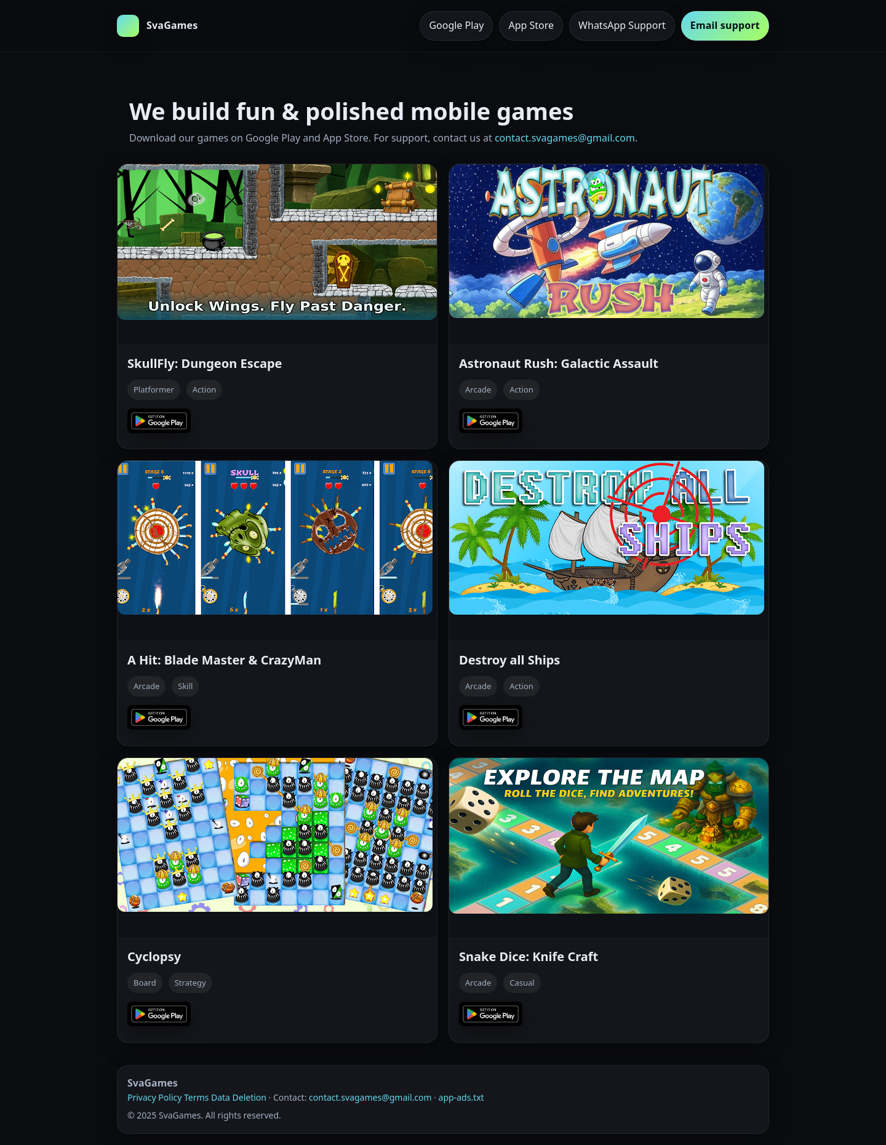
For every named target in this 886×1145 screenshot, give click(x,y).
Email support (725, 25)
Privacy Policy (154, 1097)
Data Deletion (238, 1097)
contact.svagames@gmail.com (565, 138)
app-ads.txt (461, 1097)
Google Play (456, 25)
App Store (531, 25)
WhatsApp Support (622, 25)
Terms (196, 1097)
